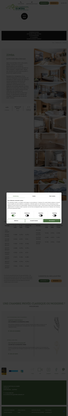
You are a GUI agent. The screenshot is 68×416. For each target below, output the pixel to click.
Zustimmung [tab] (15, 196)
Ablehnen (16, 220)
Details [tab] (34, 196)
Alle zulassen (52, 220)
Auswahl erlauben (34, 220)
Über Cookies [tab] (52, 196)
